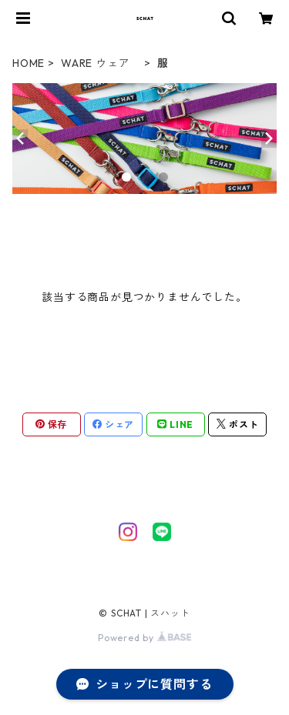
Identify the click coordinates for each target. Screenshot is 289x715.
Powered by (144, 637)
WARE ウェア (101, 63)
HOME (28, 63)
